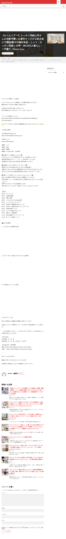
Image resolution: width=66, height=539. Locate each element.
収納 (11, 54)
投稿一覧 (21, 375)
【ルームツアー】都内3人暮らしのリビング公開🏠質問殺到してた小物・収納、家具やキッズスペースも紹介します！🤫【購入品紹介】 (26, 472)
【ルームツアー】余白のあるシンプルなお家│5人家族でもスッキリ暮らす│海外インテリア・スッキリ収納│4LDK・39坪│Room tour (26, 417)
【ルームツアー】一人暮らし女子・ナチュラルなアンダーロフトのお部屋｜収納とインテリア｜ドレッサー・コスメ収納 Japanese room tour (26, 448)
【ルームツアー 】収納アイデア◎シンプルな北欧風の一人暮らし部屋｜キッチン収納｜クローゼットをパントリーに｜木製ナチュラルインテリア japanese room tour (26, 405)
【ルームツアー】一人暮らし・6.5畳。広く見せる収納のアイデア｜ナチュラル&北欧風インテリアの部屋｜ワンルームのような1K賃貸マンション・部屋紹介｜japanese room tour (26, 428)
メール (4, 515)
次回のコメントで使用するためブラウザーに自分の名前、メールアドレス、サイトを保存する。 (22, 530)
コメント (4, 494)
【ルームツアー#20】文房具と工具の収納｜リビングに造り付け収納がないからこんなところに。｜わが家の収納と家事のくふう (26, 460)
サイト (3, 521)
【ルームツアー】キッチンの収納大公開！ (20, 438)
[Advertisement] (33, 21)
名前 (3, 509)
